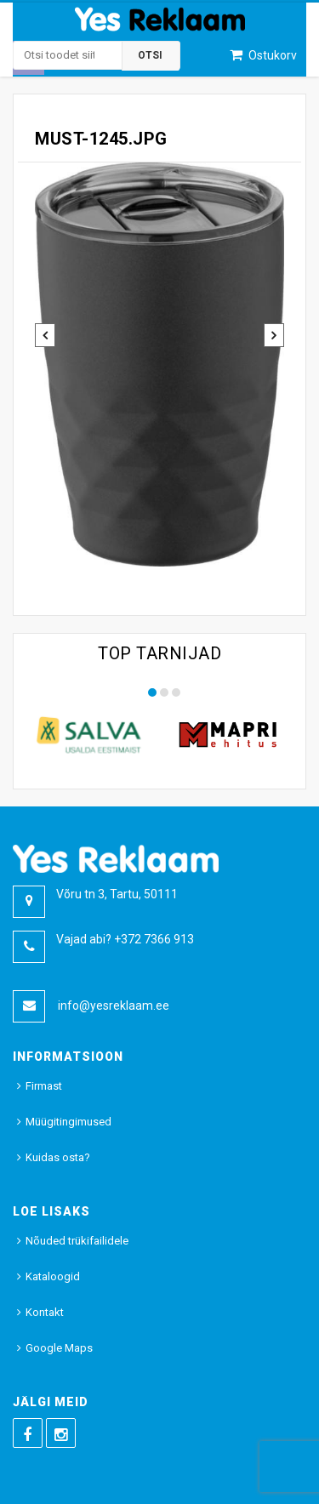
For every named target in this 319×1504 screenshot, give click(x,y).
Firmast (44, 1086)
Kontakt (45, 1312)
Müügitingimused (68, 1121)
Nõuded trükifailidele (77, 1240)
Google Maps (59, 1348)
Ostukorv (271, 55)
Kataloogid (53, 1276)
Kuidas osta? (58, 1157)
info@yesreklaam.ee (113, 1005)
